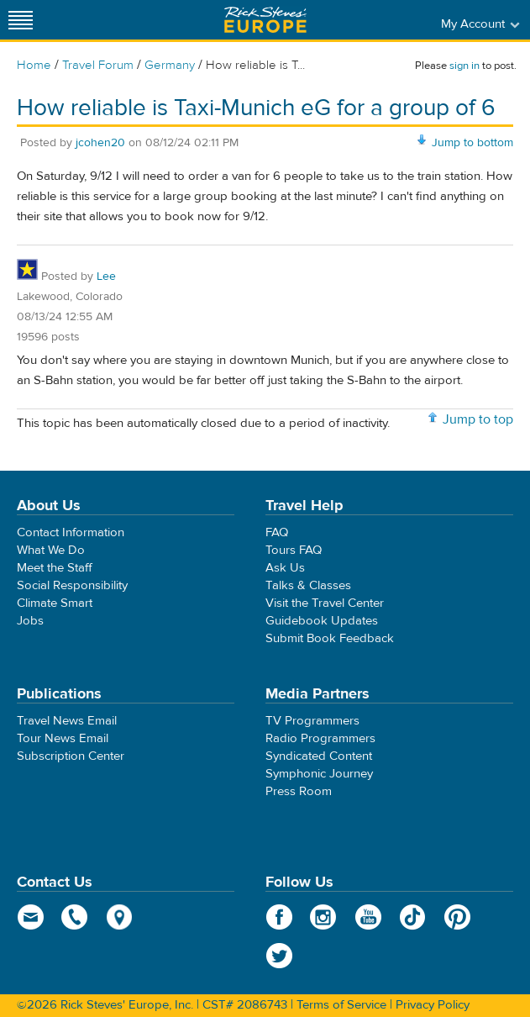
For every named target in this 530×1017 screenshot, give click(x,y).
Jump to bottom (472, 142)
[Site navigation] (21, 20)
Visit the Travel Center (324, 603)
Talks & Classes (308, 585)
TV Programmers (312, 721)
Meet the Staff (54, 568)
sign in (464, 65)
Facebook (279, 917)
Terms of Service (341, 1005)
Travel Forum (98, 65)
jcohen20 (100, 142)
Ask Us (285, 568)
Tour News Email (62, 738)
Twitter (279, 955)
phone (75, 917)
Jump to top (478, 419)
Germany (169, 65)
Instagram (324, 917)
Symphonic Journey (319, 774)
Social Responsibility (72, 585)
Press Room (298, 791)
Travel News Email (67, 721)
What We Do (51, 550)
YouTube (368, 917)
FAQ (276, 532)
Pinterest (457, 917)
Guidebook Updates (321, 621)
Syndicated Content (318, 756)
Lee (106, 276)
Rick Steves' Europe (265, 20)
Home (34, 65)
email (31, 917)
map (120, 917)
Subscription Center (70, 756)
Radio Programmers (320, 738)
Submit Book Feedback (329, 638)
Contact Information (70, 532)
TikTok (413, 917)
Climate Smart (54, 603)
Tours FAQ (293, 550)
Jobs (30, 621)
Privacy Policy (433, 1005)
